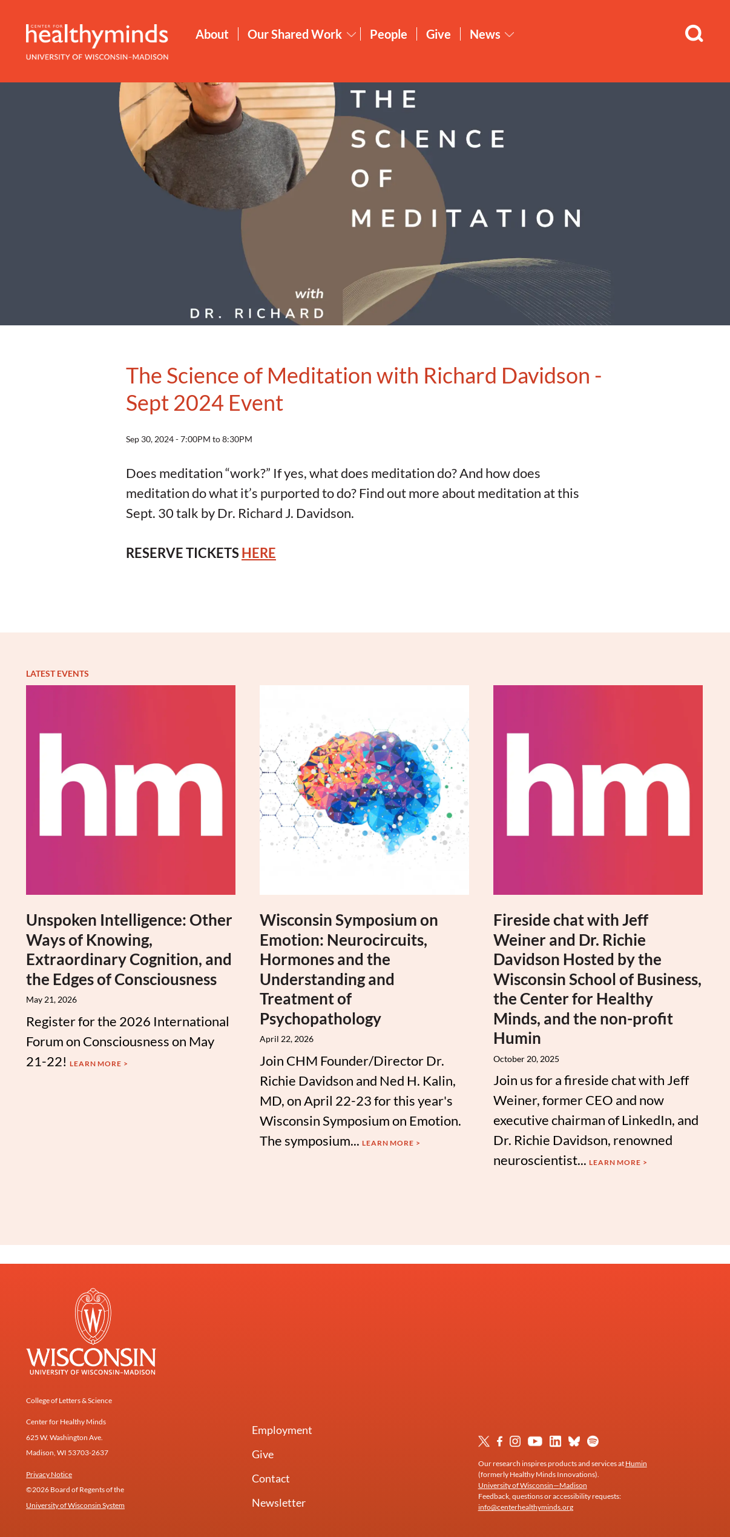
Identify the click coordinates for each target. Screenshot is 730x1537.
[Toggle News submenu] (510, 34)
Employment (282, 1429)
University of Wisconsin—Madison (532, 1485)
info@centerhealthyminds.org (525, 1507)
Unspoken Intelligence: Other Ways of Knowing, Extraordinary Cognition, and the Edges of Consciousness (129, 949)
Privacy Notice (49, 1474)
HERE (259, 553)
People (388, 34)
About (212, 34)
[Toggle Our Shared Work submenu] (352, 34)
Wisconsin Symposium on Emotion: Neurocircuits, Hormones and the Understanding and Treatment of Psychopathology (349, 969)
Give (438, 34)
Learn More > (99, 1063)
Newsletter (279, 1502)
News (485, 34)
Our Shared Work (295, 34)
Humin (636, 1463)
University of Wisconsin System (75, 1505)
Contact (271, 1478)
